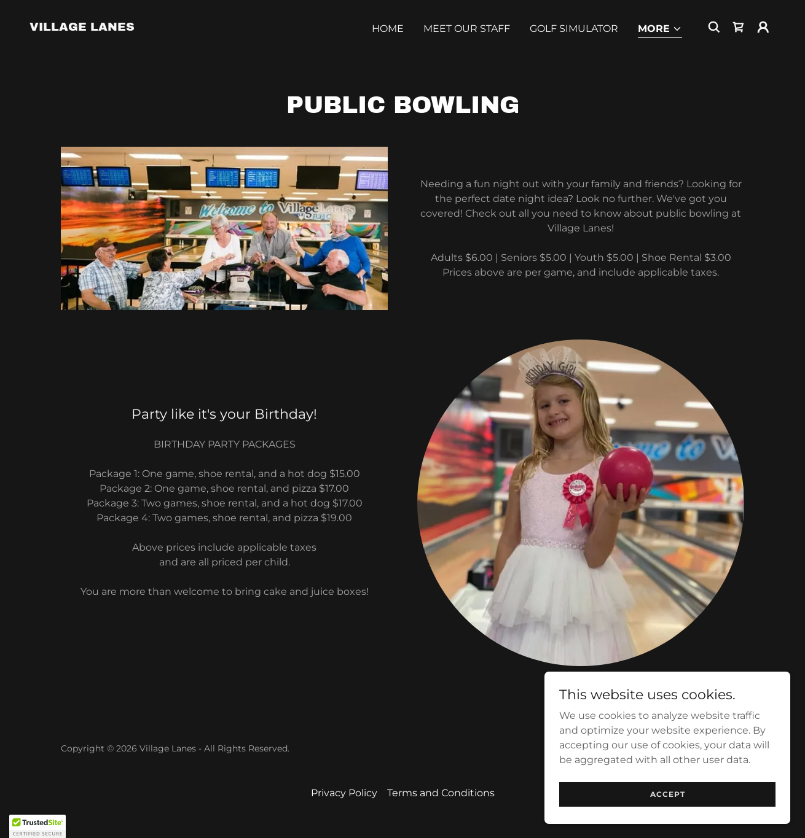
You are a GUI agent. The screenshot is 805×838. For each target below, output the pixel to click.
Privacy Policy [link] (344, 793)
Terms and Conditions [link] (441, 793)
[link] (82, 27)
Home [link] (388, 28)
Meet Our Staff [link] (466, 28)
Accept (667, 794)
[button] (660, 29)
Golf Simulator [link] (574, 28)
